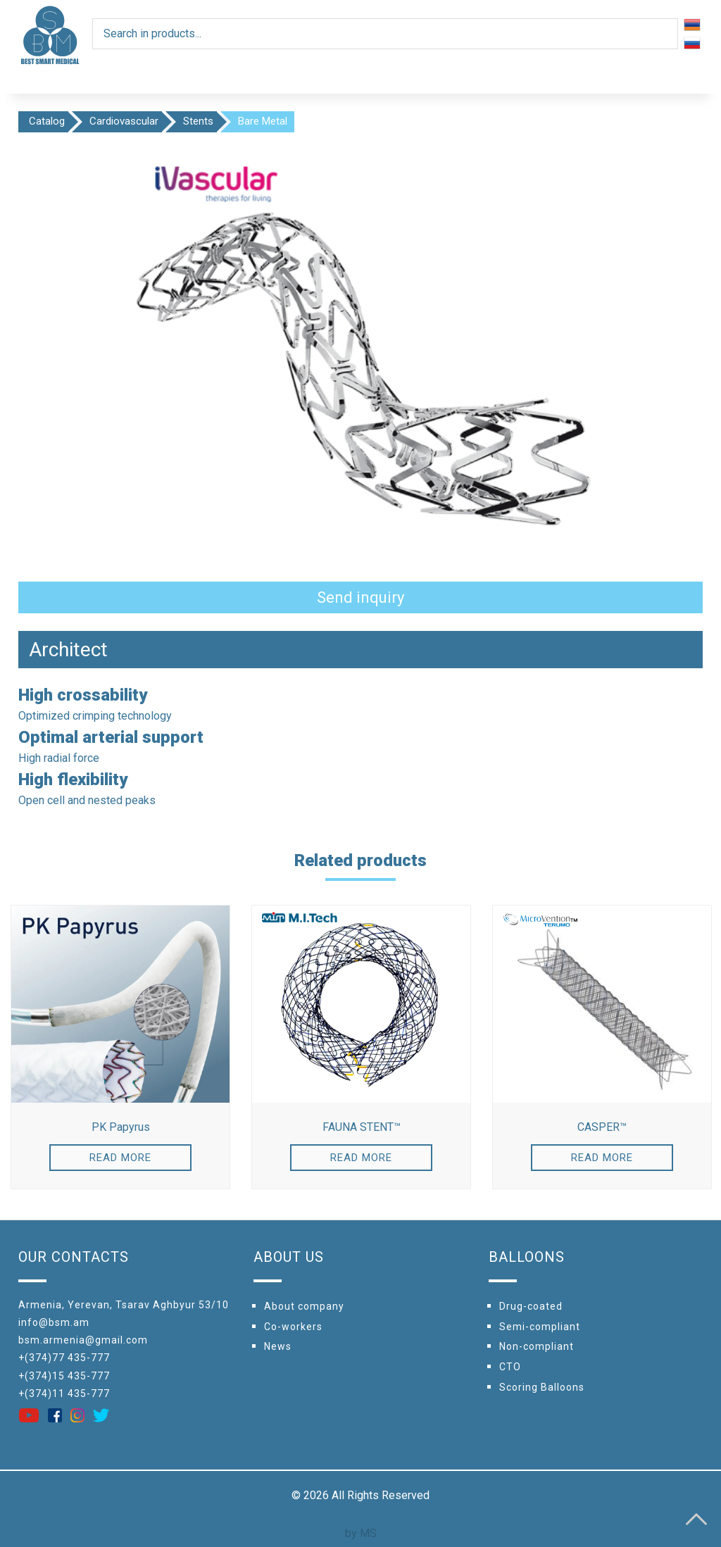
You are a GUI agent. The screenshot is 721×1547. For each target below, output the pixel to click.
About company (304, 1306)
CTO (510, 1366)
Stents (198, 121)
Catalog (47, 121)
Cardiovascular (123, 121)
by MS (361, 1533)
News (277, 1346)
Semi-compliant (539, 1326)
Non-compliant (536, 1346)
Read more (120, 1157)
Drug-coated (531, 1306)
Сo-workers (293, 1326)
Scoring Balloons (541, 1387)
